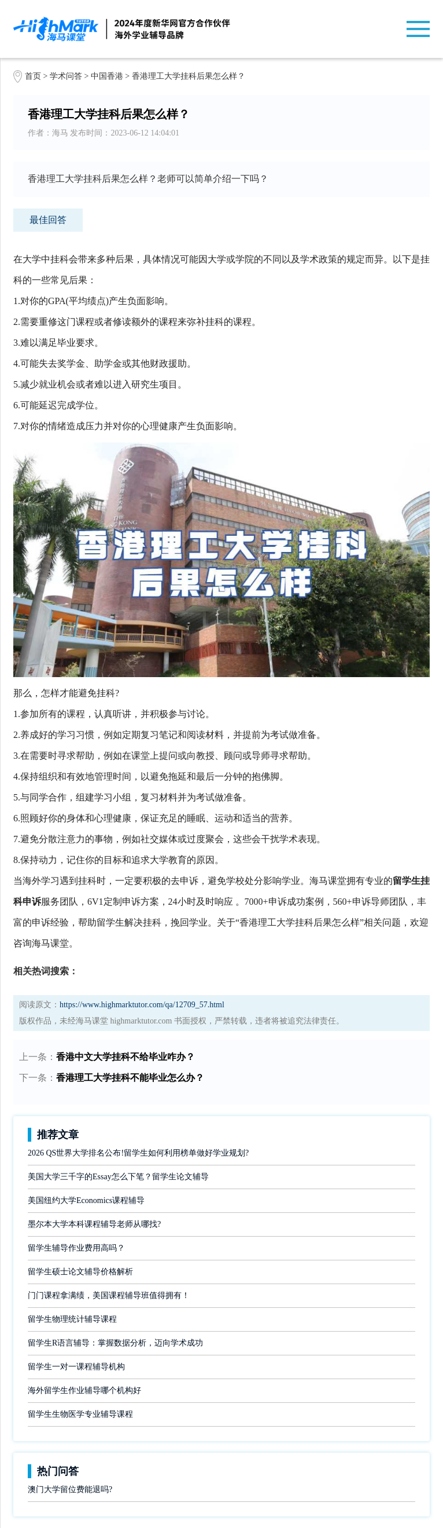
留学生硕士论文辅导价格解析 (80, 1271)
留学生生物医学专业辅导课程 (80, 1414)
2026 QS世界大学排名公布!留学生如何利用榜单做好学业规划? (138, 1153)
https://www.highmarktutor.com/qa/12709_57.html (142, 1004)
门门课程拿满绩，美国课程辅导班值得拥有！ (109, 1295)
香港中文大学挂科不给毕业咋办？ (125, 1057)
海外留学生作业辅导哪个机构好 (84, 1390)
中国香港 (108, 76)
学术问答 (66, 76)
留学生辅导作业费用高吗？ (76, 1248)
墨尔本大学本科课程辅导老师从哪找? (94, 1224)
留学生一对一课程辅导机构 (76, 1366)
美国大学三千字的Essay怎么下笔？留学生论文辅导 (118, 1176)
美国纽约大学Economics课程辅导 (86, 1200)
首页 (33, 76)
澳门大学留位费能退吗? (70, 1489)
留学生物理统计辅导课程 (72, 1319)
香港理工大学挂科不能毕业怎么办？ (130, 1078)
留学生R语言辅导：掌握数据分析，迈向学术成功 (115, 1343)
